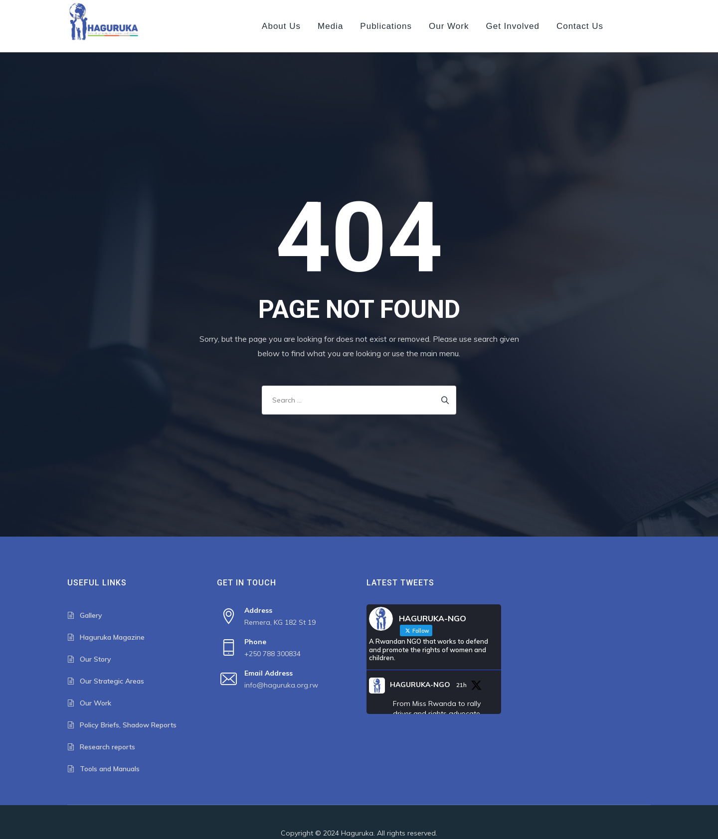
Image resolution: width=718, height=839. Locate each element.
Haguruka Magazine (112, 637)
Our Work (449, 26)
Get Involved (512, 26)
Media (330, 26)
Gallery (91, 615)
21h (461, 685)
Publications (386, 26)
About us (281, 26)
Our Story (95, 659)
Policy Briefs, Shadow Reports (128, 724)
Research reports (107, 746)
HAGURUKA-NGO (420, 684)
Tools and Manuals (110, 768)
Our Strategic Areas (112, 681)
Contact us (579, 26)
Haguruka (357, 833)
